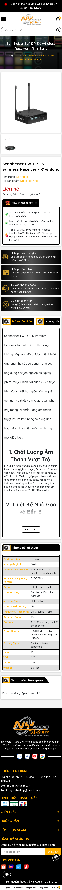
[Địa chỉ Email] (31, 851)
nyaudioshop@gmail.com (24, 790)
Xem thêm (31, 529)
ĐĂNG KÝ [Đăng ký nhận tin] (53, 851)
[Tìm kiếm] (57, 30)
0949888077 (22, 785)
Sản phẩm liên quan (27, 680)
